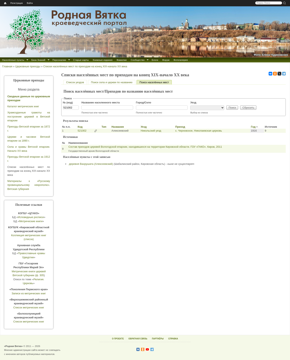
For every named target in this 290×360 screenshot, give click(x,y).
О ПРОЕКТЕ (118, 339)
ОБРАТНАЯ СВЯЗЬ (137, 339)
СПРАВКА (173, 339)
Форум (166, 60)
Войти (30, 3)
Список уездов (75, 82)
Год (254, 126)
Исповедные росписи (31, 217)
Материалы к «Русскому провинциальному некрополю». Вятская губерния (28, 185)
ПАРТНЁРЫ (158, 339)
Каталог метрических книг (23, 106)
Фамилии (121, 60)
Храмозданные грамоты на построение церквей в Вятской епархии (28, 116)
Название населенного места (100, 102)
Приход (180, 126)
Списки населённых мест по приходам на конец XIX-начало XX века (85, 66)
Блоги (155, 60)
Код (80, 126)
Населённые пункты (13, 60)
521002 (82, 130)
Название (118, 126)
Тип (104, 126)
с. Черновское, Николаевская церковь (198, 130)
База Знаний (38, 60)
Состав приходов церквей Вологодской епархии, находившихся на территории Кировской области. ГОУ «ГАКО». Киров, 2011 (145, 146)
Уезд (193, 102)
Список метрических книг (28, 307)
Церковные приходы (27, 66)
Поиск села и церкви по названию (111, 82)
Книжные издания (102, 60)
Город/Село (143, 102)
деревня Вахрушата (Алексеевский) (91, 163)
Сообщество (137, 60)
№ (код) (68, 102)
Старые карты (81, 60)
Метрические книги (31, 221)
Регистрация (16, 3)
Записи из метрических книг (29, 293)
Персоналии (59, 60)
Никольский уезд (151, 130)
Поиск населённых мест (155, 82)
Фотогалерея (181, 60)
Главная (7, 66)
